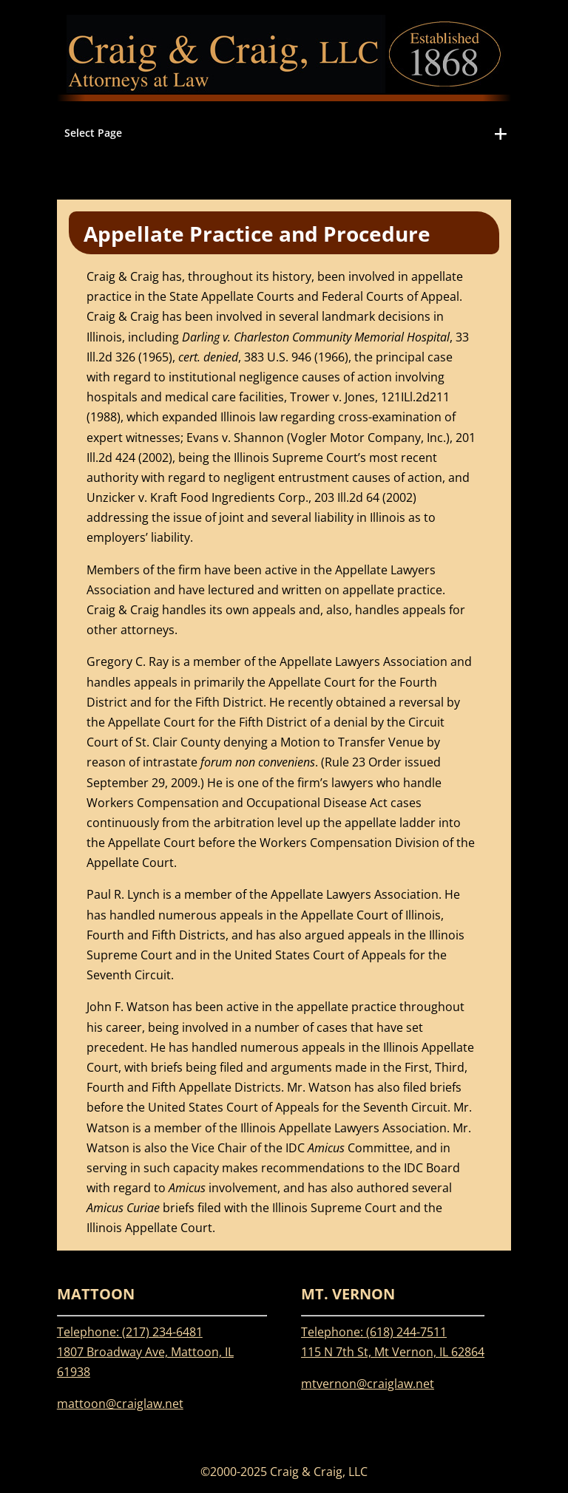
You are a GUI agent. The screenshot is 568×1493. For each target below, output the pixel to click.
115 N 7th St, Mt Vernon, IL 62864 (392, 1352)
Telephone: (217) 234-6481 (130, 1332)
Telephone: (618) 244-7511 (374, 1332)
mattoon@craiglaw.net (120, 1403)
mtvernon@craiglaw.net (367, 1383)
